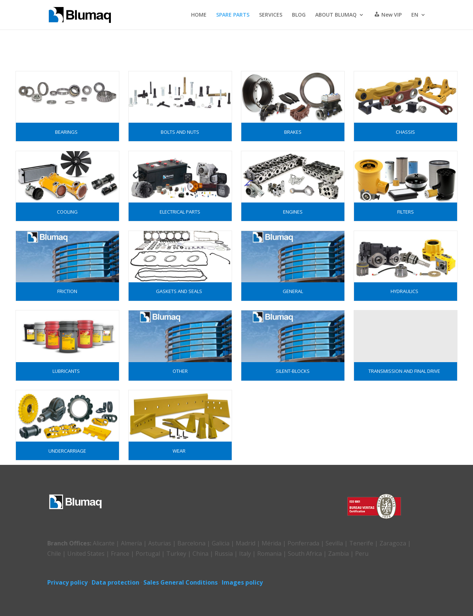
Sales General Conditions (180, 582)
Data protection (115, 582)
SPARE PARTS (232, 15)
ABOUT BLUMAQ (336, 15)
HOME (199, 15)
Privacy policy (67, 582)
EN (414, 15)
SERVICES (270, 15)
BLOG (299, 15)
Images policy (242, 582)
